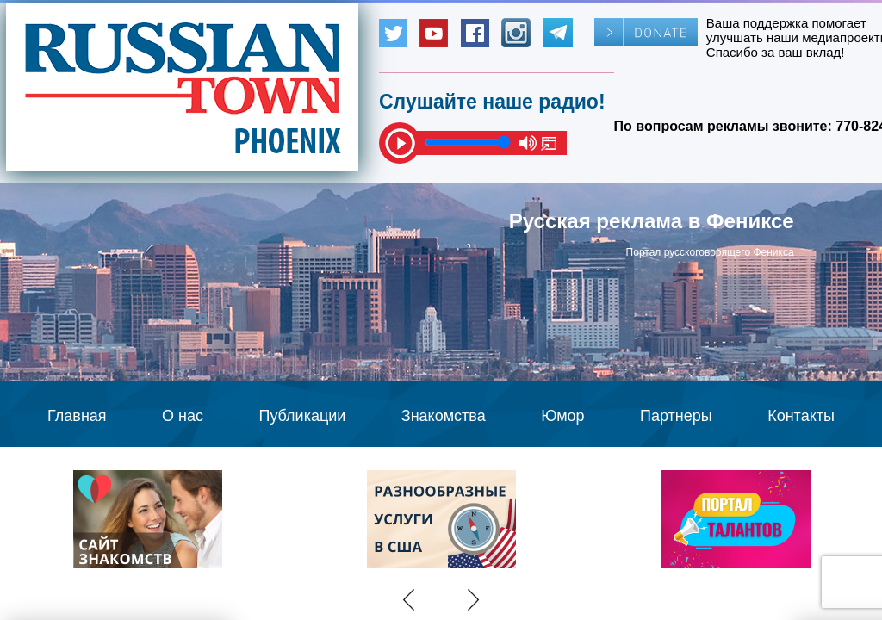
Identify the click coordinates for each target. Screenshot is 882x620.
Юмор (562, 416)
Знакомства (443, 416)
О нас (182, 416)
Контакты (801, 416)
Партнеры (676, 416)
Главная (77, 416)
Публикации (301, 416)
